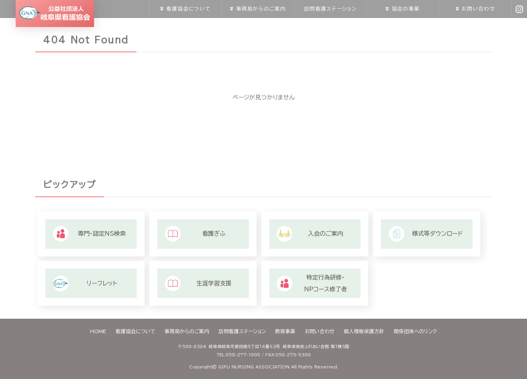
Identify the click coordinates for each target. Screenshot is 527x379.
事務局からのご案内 (261, 8)
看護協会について (188, 8)
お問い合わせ (478, 8)
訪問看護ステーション (330, 8)
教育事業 (285, 331)
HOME (98, 331)
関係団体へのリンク (415, 331)
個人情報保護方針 (364, 331)
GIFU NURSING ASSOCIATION (254, 367)
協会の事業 (406, 8)
